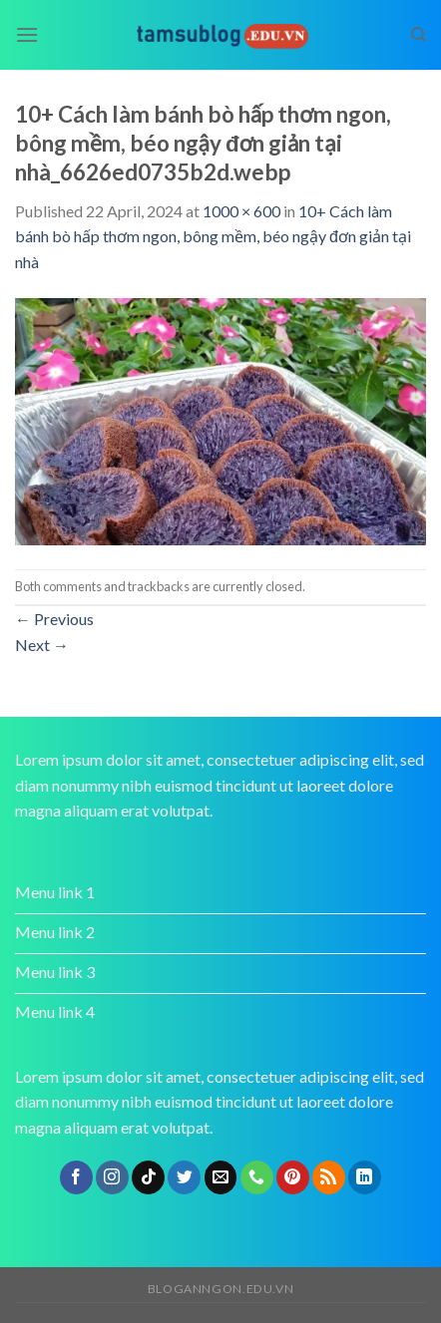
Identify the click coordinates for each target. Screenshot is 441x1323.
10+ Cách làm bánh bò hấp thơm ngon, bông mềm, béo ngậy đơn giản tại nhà (213, 236)
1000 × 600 (241, 210)
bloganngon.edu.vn (220, 1288)
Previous (54, 618)
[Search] (418, 35)
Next (42, 644)
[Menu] (27, 34)
